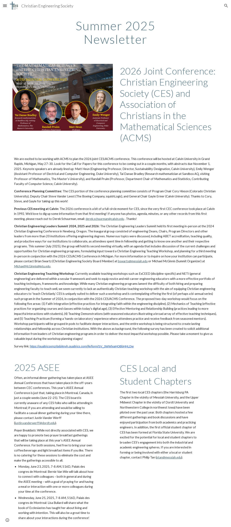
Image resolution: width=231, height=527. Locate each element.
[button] (5, 5)
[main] (115, 32)
